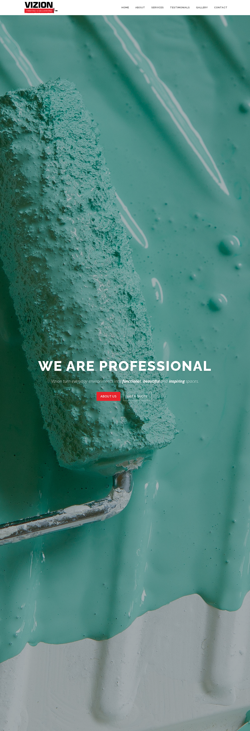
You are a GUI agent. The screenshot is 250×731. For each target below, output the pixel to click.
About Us (108, 396)
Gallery (202, 7)
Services (157, 7)
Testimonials (180, 7)
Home (125, 7)
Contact (220, 7)
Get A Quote (137, 396)
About (140, 7)
